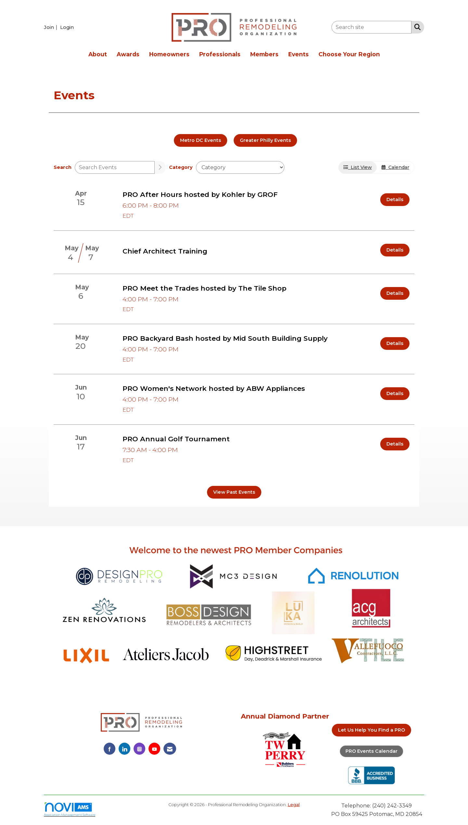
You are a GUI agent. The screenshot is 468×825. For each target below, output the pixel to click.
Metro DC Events (200, 140)
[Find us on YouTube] (154, 749)
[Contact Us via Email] (169, 749)
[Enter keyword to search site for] (371, 27)
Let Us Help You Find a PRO (371, 730)
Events (298, 54)
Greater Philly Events (265, 140)
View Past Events (234, 492)
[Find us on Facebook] (109, 749)
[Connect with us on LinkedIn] (124, 749)
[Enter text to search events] (115, 167)
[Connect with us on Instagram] (139, 749)
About (97, 54)
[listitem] (51, 27)
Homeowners (169, 54)
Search (63, 167)
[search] (160, 167)
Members (264, 54)
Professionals (219, 54)
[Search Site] (416, 27)
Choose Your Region (349, 54)
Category (181, 167)
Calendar (395, 167)
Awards (128, 54)
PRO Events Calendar (371, 751)
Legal (294, 804)
